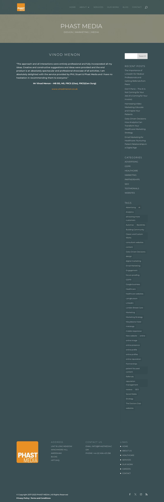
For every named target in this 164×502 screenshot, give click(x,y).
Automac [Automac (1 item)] (130, 225)
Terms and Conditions (41, 498)
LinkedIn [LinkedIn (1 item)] (130, 303)
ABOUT (83, 7)
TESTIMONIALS (132, 188)
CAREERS (126, 469)
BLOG (125, 7)
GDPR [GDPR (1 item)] (128, 280)
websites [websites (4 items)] (130, 408)
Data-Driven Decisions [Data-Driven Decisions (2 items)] (135, 252)
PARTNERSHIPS (132, 179)
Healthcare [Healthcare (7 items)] (131, 289)
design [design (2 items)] (129, 256)
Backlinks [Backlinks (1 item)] (141, 225)
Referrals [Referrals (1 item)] (130, 376)
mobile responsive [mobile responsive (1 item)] (134, 331)
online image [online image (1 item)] (131, 340)
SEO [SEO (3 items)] (137, 389)
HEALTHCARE (131, 170)
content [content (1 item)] (129, 247)
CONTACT (137, 7)
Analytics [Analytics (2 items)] (130, 212)
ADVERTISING (131, 161)
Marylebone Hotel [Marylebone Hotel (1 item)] (133, 322)
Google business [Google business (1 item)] (133, 284)
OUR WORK (113, 7)
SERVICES (98, 7)
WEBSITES (130, 193)
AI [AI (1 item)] (139, 207)
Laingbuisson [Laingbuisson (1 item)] (131, 298)
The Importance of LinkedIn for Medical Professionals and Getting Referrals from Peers (135, 77)
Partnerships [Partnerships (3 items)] (131, 364)
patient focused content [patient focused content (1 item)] (133, 370)
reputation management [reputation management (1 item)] (132, 383)
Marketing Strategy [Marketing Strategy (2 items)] (134, 317)
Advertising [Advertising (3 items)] (131, 207)
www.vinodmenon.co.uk (65, 89)
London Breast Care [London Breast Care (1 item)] (134, 308)
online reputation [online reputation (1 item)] (133, 359)
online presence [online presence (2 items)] (133, 345)
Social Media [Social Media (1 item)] (131, 394)
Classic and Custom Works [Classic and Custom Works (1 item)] (134, 236)
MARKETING (130, 175)
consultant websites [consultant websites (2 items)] (134, 242)
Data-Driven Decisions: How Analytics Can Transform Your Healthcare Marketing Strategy (135, 125)
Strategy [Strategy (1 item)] (129, 399)
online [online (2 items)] (142, 336)
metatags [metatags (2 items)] (130, 326)
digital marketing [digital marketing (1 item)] (133, 261)
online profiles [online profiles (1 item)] (132, 354)
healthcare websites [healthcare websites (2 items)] (134, 294)
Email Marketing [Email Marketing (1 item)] (133, 266)
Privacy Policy (22, 498)
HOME (72, 7)
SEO (127, 184)
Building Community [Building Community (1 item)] (135, 229)
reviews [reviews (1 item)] (129, 389)
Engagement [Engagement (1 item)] (131, 270)
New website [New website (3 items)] (131, 336)
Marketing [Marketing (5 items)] (130, 312)
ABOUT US (127, 451)
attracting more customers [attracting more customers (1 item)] (133, 218)
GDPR (127, 166)
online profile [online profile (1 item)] (131, 350)
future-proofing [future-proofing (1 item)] (132, 275)
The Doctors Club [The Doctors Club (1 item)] (133, 403)
